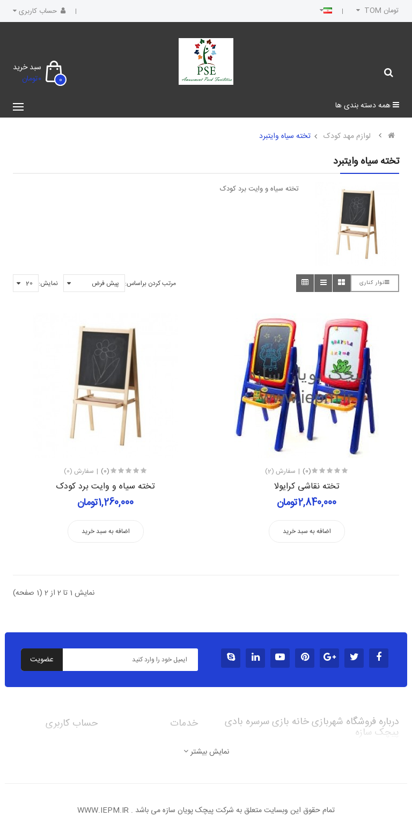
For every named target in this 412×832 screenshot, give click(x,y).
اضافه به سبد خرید (106, 531)
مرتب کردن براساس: (150, 283)
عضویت (42, 659)
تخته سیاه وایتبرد (285, 136)
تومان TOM (376, 11)
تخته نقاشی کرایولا (307, 486)
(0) (105, 471)
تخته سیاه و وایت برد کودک (105, 486)
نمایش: (48, 283)
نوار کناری (374, 283)
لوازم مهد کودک (347, 136)
